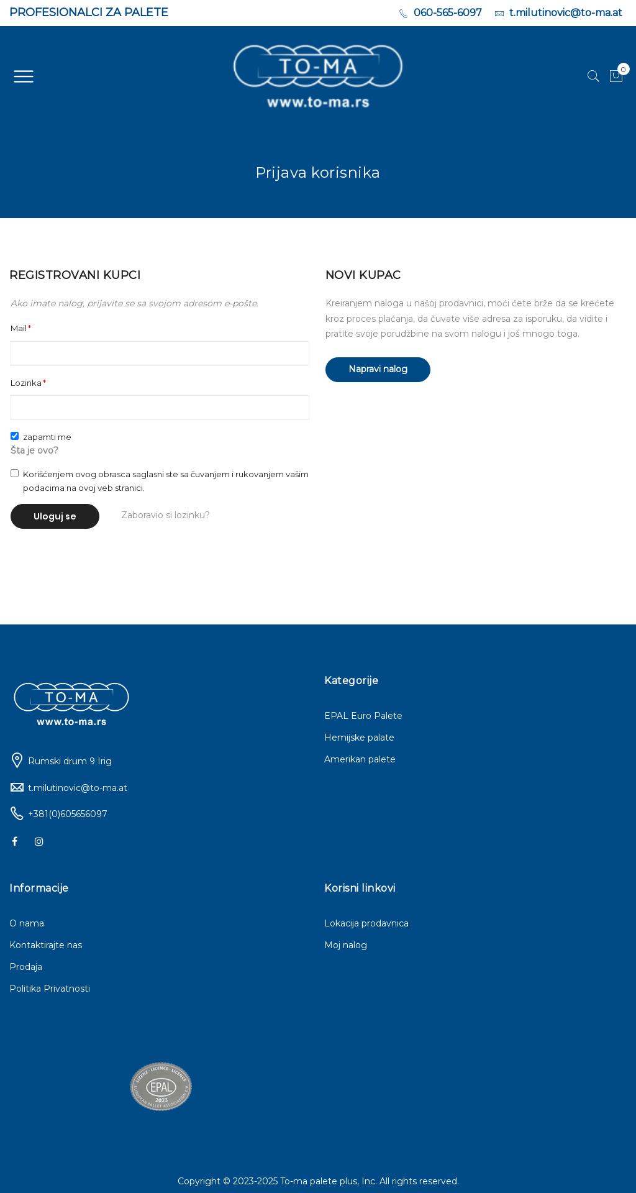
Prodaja (25, 966)
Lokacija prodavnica (366, 923)
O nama (26, 923)
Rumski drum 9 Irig (70, 761)
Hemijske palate (359, 737)
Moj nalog (345, 945)
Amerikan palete (360, 759)
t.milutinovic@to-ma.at (77, 787)
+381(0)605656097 (67, 814)
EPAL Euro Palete (363, 715)
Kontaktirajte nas (45, 945)
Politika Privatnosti (49, 988)
